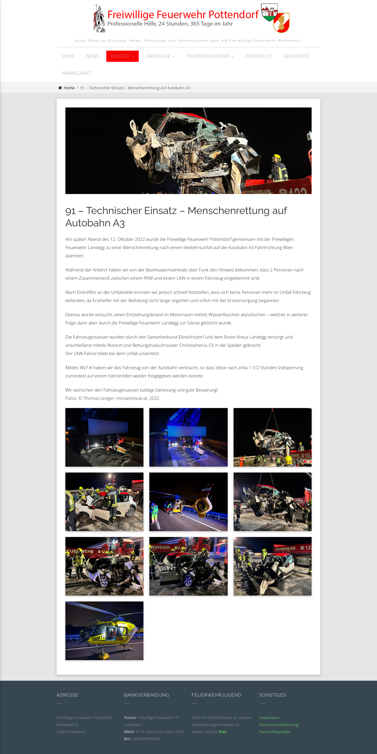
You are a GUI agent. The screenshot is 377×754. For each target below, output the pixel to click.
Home (68, 56)
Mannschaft (76, 73)
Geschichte (296, 56)
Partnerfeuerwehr (275, 731)
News (93, 56)
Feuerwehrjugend (208, 56)
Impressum (269, 717)
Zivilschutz (258, 56)
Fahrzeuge (158, 56)
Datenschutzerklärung (279, 724)
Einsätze (120, 56)
